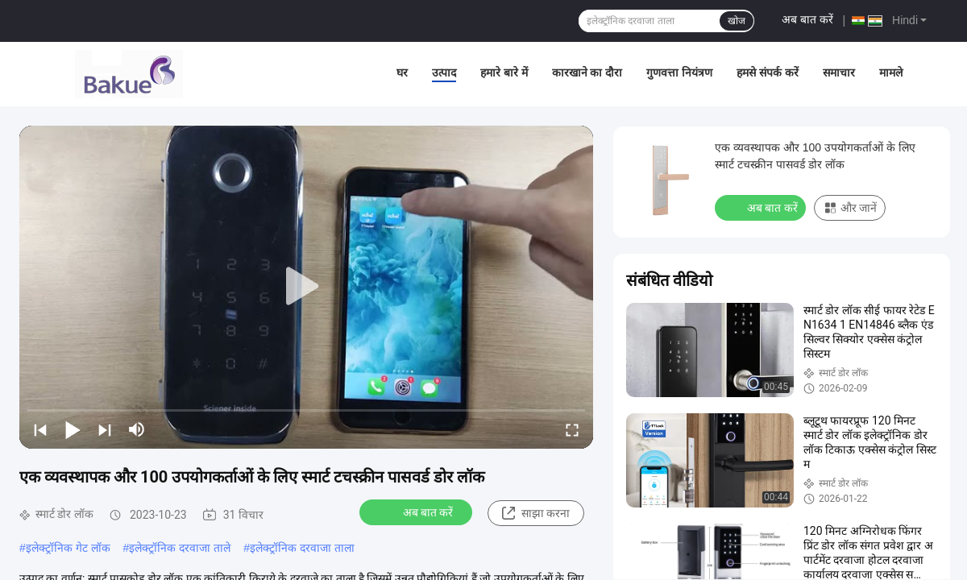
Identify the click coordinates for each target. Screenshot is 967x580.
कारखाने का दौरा (587, 72)
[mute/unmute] (137, 429)
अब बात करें (807, 19)
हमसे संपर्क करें (768, 72)
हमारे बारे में (504, 72)
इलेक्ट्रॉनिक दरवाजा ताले (179, 547)
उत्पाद (444, 72)
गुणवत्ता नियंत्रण (679, 72)
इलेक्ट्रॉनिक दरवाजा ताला (302, 547)
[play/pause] (72, 429)
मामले (891, 72)
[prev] (40, 429)
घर (402, 72)
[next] (105, 429)
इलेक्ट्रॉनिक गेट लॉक (68, 547)
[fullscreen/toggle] (572, 429)
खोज (736, 21)
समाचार (839, 72)
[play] (306, 287)
